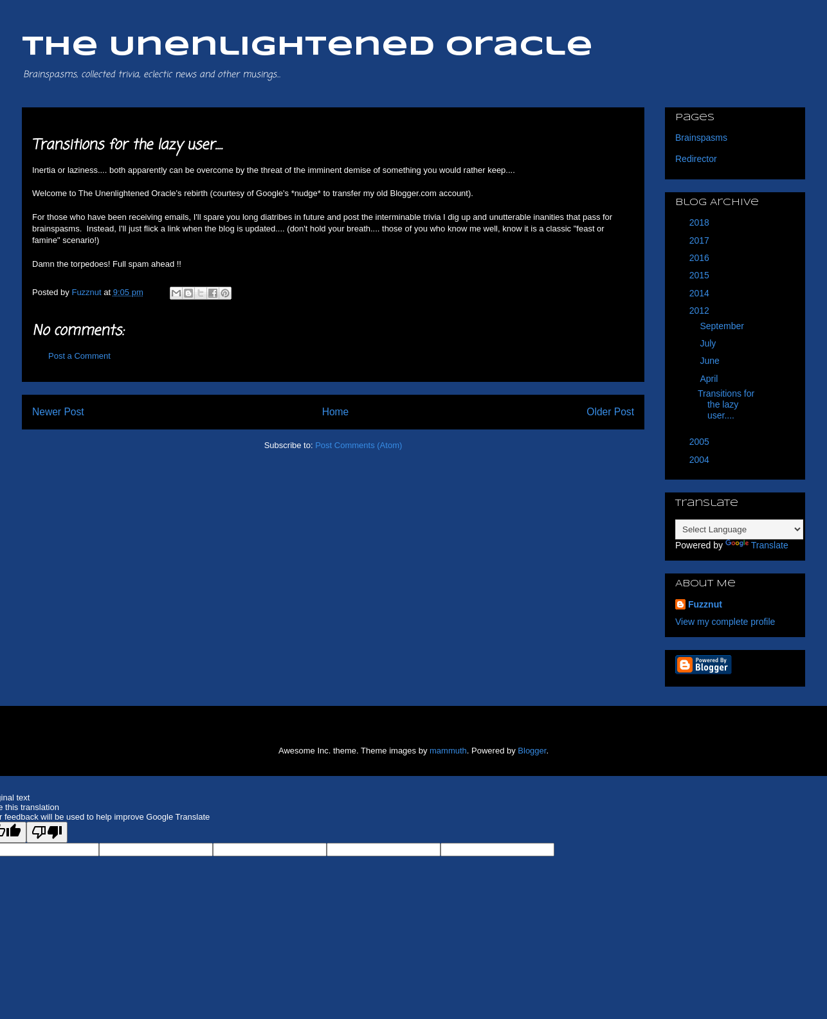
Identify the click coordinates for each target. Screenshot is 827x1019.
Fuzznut (705, 604)
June (711, 361)
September (723, 326)
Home (335, 411)
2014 (700, 293)
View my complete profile (725, 622)
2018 (700, 222)
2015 (700, 275)
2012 (700, 310)
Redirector (696, 159)
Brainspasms (701, 137)
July (709, 343)
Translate (756, 545)
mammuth (448, 750)
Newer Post (58, 411)
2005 (700, 442)
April (710, 379)
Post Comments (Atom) (358, 445)
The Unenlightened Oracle (307, 47)
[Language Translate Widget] (739, 529)
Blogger (532, 750)
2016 (700, 258)
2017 (700, 240)
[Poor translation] (47, 832)
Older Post (610, 411)
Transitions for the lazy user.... (726, 404)
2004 (700, 460)
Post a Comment (79, 356)
